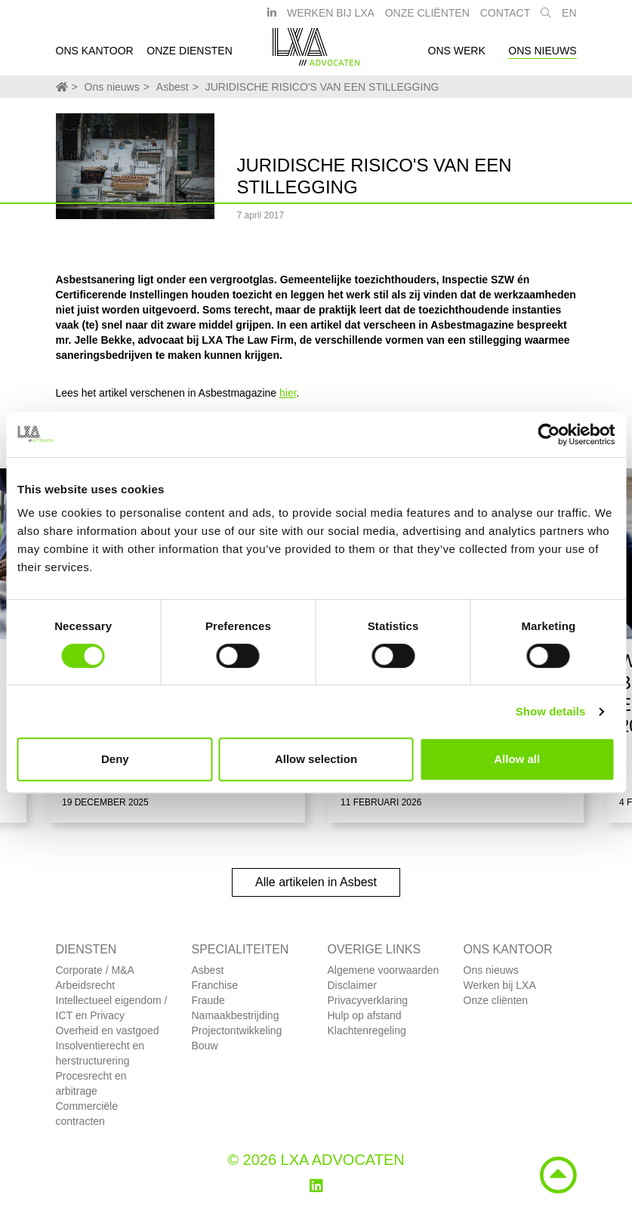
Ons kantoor (95, 55)
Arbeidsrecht (86, 985)
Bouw (205, 1046)
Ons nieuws (542, 55)
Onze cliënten (496, 1000)
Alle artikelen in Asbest (316, 882)
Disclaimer (352, 985)
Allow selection (316, 758)
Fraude (208, 1000)
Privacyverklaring (368, 1000)
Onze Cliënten (427, 17)
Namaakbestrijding (235, 1015)
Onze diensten (189, 55)
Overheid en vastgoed (107, 1030)
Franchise (215, 985)
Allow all (517, 758)
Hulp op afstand (365, 1015)
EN (569, 17)
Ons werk (457, 55)
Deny (115, 758)
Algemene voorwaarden (383, 970)
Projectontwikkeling (237, 1030)
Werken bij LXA (331, 17)
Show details (551, 711)
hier (288, 393)
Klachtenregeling (367, 1030)
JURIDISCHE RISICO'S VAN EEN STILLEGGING (322, 87)
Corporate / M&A (95, 970)
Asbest (172, 87)
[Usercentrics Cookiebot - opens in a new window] (548, 434)
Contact (505, 17)
